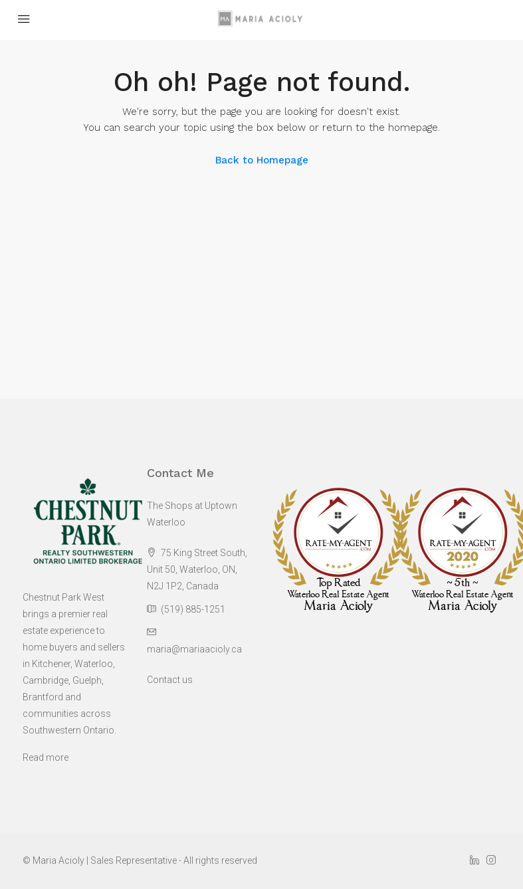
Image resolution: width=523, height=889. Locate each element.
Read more (45, 757)
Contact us (170, 679)
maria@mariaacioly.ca (194, 649)
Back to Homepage (261, 160)
